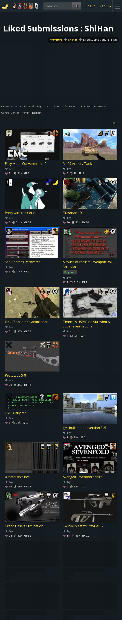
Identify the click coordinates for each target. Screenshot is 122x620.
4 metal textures (17, 477)
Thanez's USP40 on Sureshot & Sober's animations (86, 324)
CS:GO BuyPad (15, 413)
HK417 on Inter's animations (26, 322)
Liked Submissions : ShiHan (100, 39)
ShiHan (73, 39)
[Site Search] (76, 6)
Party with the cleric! (20, 213)
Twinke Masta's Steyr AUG (83, 526)
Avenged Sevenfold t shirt (82, 477)
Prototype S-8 (15, 375)
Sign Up (105, 6)
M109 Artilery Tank (77, 163)
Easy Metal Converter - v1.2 (25, 163)
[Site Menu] (117, 6)
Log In (90, 6)
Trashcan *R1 (73, 213)
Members (56, 39)
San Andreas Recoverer (22, 262)
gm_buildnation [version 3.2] (84, 428)
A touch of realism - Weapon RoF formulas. (87, 264)
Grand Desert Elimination (24, 526)
